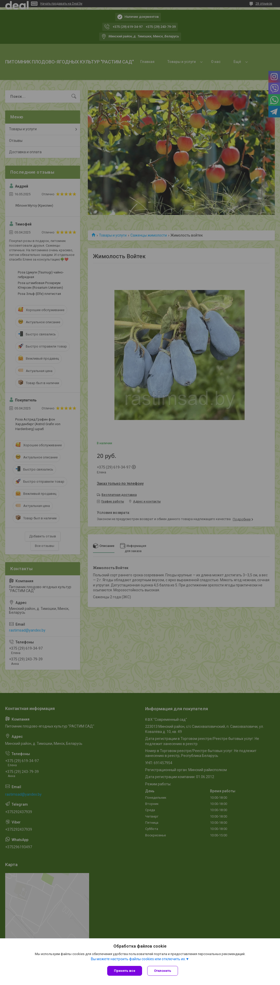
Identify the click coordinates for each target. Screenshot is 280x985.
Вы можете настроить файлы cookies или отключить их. (138, 959)
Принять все (124, 971)
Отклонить (162, 971)
